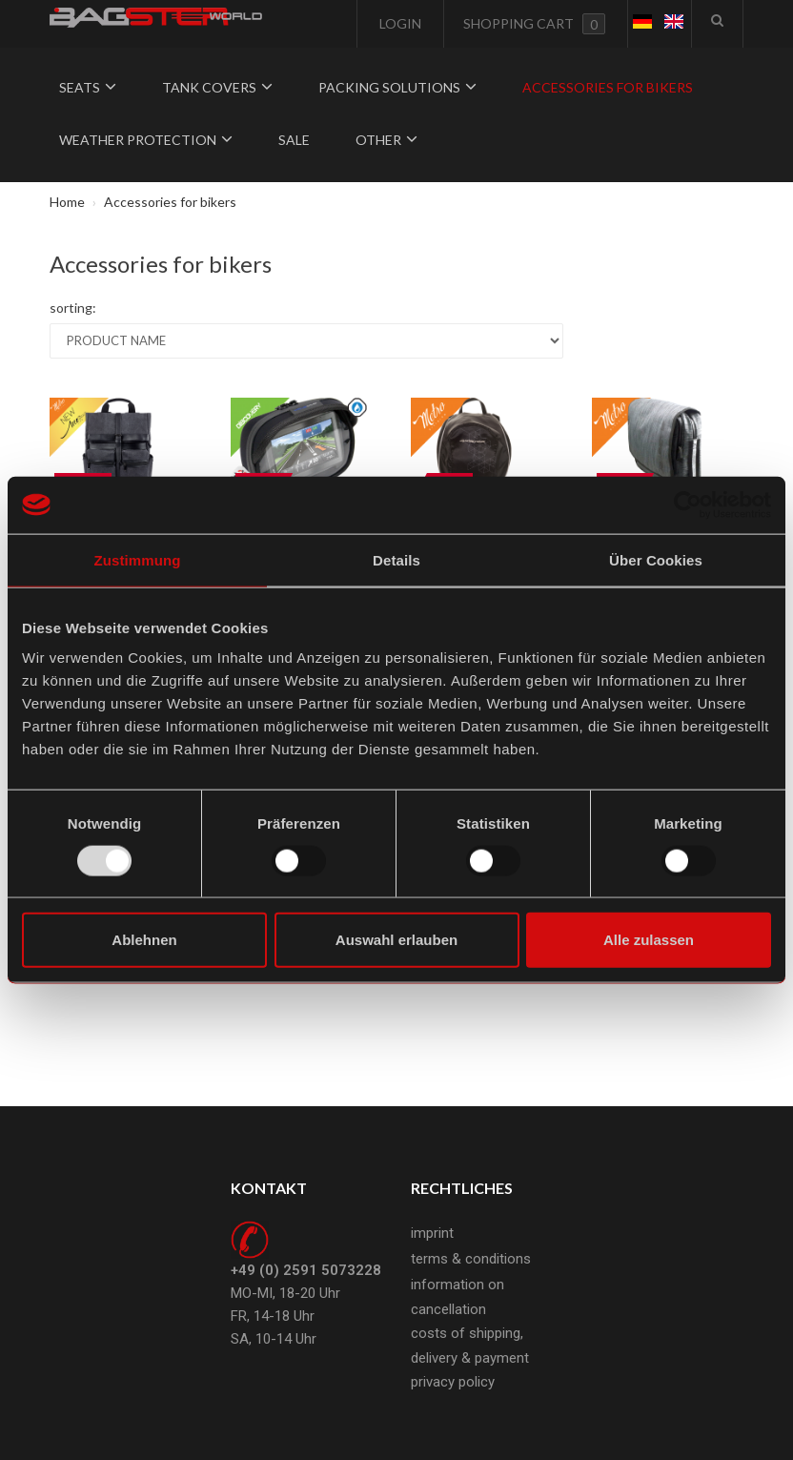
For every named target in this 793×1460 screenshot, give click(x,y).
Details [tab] (396, 559)
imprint (432, 1233)
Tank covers (217, 87)
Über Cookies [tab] (655, 559)
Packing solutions (397, 87)
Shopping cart (534, 23)
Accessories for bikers (607, 87)
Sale (294, 140)
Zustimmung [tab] (137, 559)
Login (398, 23)
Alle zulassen (648, 940)
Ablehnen (144, 940)
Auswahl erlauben (397, 940)
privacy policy (453, 1381)
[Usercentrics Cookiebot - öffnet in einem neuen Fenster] (687, 504)
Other (386, 140)
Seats (87, 87)
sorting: (73, 307)
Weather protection (146, 140)
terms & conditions (471, 1258)
